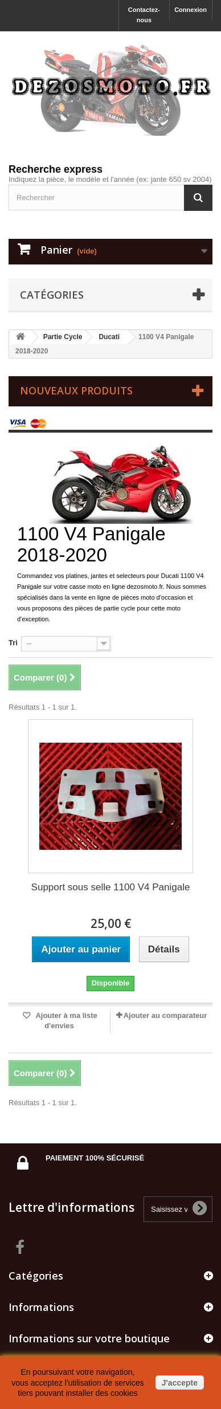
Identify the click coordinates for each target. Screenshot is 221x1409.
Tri (13, 642)
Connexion (190, 9)
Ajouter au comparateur (165, 1015)
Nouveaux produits (76, 390)
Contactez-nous (144, 14)
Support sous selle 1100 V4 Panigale (110, 887)
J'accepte (180, 1382)
